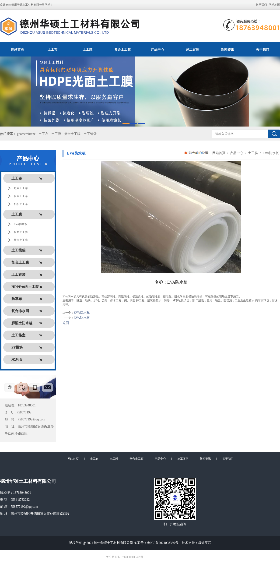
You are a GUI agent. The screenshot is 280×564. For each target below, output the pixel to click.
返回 (66, 323)
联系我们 (261, 4)
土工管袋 (90, 134)
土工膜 (87, 49)
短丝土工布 (21, 188)
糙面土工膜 (21, 232)
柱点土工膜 (21, 240)
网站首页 (17, 49)
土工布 (52, 49)
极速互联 (204, 543)
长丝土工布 (21, 196)
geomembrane (26, 134)
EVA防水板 (21, 224)
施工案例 (192, 49)
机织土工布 (21, 204)
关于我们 (262, 49)
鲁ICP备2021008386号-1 (164, 543)
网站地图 (274, 4)
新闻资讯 (227, 49)
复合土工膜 (122, 49)
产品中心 (157, 49)
